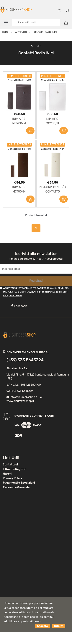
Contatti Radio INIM (19, 80)
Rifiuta (58, 626)
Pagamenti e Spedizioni (19, 482)
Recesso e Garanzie (16, 487)
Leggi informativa (12, 295)
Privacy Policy (12, 478)
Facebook (19, 306)
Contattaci (10, 464)
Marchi (7, 473)
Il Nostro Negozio (14, 469)
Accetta (42, 626)
